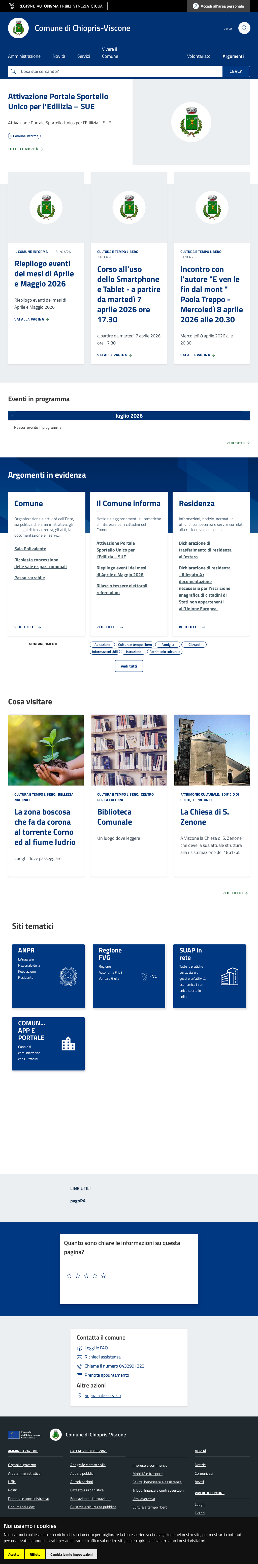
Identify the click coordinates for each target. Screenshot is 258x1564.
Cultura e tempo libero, (35, 794)
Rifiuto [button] (35, 1554)
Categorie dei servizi (88, 1450)
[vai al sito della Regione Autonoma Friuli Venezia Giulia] (58, 6)
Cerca (236, 71)
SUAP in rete (190, 953)
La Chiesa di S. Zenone (204, 816)
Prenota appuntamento (107, 1375)
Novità (200, 1450)
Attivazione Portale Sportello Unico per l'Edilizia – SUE (58, 101)
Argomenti (233, 56)
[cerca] (244, 28)
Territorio (202, 799)
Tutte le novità (26, 149)
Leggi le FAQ (96, 1347)
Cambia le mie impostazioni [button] (71, 1554)
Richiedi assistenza (103, 1356)
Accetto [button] (13, 1554)
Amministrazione (23, 1450)
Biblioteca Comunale (114, 816)
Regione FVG (110, 953)
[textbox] (127, 1275)
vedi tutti (129, 666)
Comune (28, 503)
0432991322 (114, 1366)
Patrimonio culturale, (200, 794)
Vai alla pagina (32, 319)
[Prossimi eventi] (246, 415)
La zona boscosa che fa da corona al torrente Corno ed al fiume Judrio (45, 826)
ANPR (26, 950)
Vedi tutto (238, 442)
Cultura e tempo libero (117, 251)
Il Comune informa (31, 251)
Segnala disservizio (103, 1395)
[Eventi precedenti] (12, 415)
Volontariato (199, 56)
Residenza (197, 503)
